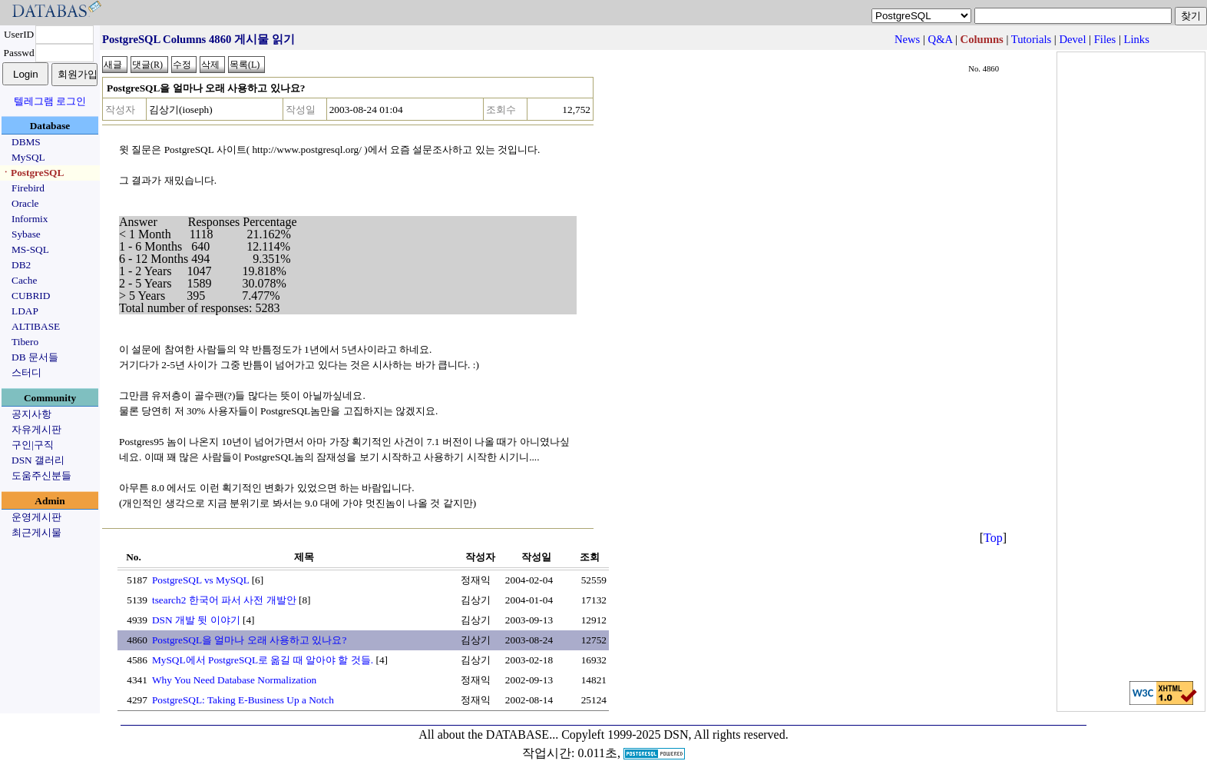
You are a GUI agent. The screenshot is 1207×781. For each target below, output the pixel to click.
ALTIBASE (36, 326)
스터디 (26, 372)
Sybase (26, 234)
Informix (30, 218)
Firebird (28, 188)
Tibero (25, 341)
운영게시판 (36, 517)
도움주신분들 (41, 475)
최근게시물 (36, 532)
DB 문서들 (35, 357)
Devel (1072, 39)
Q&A (940, 39)
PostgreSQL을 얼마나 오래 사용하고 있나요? (249, 640)
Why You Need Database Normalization (234, 680)
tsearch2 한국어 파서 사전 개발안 (224, 600)
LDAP (25, 311)
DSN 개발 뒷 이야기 (196, 620)
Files (1105, 39)
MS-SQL (30, 249)
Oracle (25, 203)
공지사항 (31, 414)
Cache (24, 280)
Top (993, 537)
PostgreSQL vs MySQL (200, 580)
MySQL (28, 157)
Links (1136, 39)
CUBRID (31, 295)
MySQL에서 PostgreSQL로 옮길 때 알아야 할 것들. (262, 660)
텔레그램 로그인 (50, 101)
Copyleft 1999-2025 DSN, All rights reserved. (675, 734)
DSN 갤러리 (38, 460)
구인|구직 (33, 444)
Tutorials (1031, 39)
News (907, 39)
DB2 (21, 265)
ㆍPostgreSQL (32, 172)
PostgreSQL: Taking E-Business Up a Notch (243, 700)
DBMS (26, 142)
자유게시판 (36, 429)
